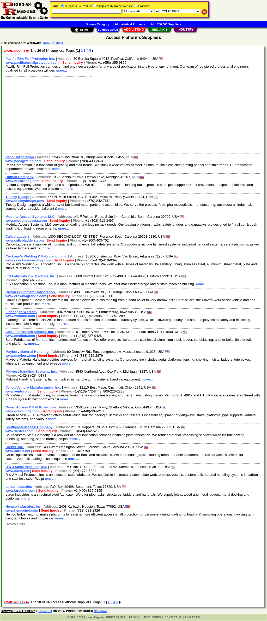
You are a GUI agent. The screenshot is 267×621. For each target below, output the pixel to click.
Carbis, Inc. (14, 447)
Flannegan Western (21, 312)
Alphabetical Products (130, 24)
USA (46, 42)
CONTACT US (173, 617)
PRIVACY (135, 617)
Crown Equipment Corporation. (30, 292)
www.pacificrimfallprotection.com (32, 63)
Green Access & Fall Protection (30, 407)
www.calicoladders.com (24, 240)
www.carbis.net (17, 451)
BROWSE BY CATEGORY (18, 611)
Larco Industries (18, 487)
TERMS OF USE (115, 617)
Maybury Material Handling (26, 352)
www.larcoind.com (20, 491)
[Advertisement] (133, 114)
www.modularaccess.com (26, 220)
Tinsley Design (17, 197)
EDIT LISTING (152, 617)
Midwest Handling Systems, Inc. (31, 371)
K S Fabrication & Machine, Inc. (30, 276)
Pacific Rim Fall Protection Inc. (30, 59)
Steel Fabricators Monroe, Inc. (29, 332)
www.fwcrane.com (20, 316)
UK (53, 42)
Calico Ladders (17, 236)
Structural (45, 611)
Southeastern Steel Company (29, 427)
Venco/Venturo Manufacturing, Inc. (33, 387)
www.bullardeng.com (22, 181)
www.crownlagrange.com (25, 296)
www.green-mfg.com (22, 411)
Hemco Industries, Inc (23, 506)
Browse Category (97, 24)
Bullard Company (19, 177)
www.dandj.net (17, 471)
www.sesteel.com (19, 431)
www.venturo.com (19, 391)
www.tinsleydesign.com (24, 201)
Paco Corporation (19, 157)
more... (61, 70)
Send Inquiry (72, 63)
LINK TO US (192, 617)
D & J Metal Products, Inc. (26, 467)
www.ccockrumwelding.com (28, 260)
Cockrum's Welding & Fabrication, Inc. (36, 256)
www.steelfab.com (20, 336)
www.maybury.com (20, 356)
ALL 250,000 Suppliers (166, 24)
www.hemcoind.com (21, 510)
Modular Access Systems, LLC (30, 217)
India (59, 42)
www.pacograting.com (23, 161)
